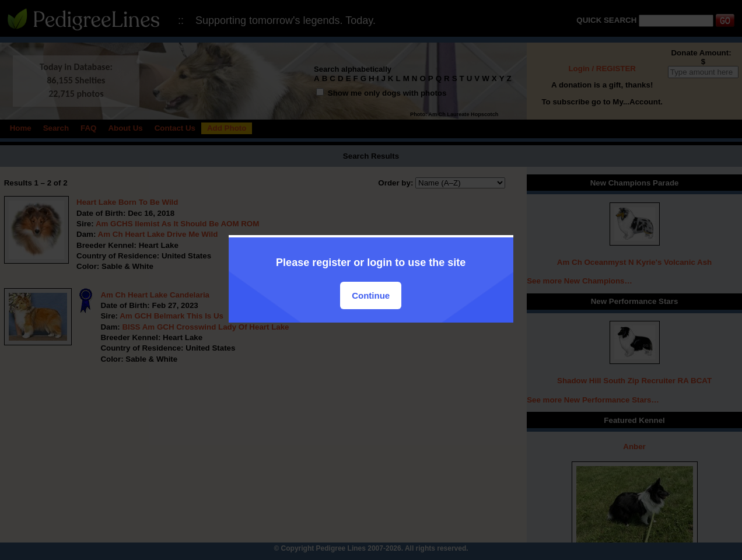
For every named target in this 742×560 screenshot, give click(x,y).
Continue (371, 295)
